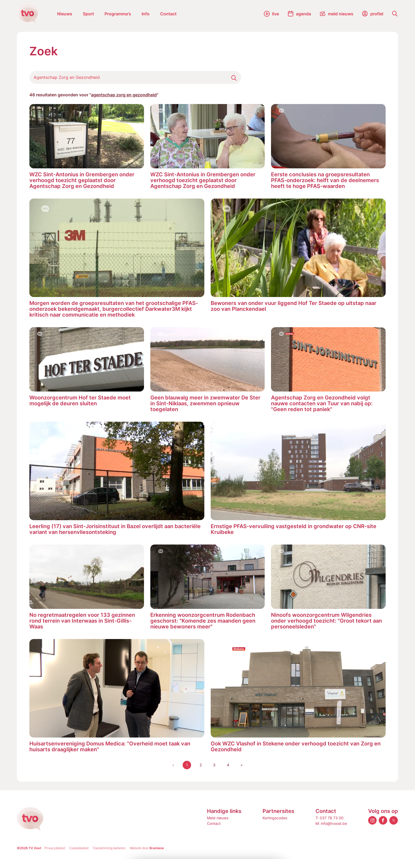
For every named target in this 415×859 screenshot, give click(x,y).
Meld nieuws (217, 818)
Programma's (118, 13)
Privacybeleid (54, 848)
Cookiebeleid (78, 848)
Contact (168, 13)
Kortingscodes (275, 818)
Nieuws (64, 13)
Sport (88, 13)
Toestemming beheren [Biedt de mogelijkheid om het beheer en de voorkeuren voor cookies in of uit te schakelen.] (109, 848)
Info (146, 13)
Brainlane (157, 848)
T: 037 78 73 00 (329, 818)
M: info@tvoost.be (331, 823)
